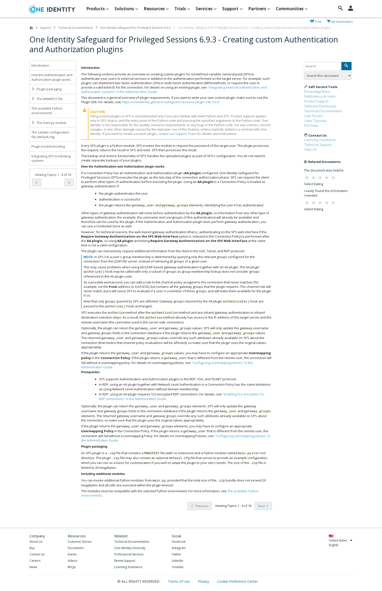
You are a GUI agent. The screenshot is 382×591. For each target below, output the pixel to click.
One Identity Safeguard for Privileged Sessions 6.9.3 (135, 28)
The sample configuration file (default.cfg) (50, 134)
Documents (76, 548)
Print (318, 21)
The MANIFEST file (47, 99)
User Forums (313, 116)
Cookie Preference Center (237, 581)
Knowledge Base (316, 91)
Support (45, 28)
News (33, 567)
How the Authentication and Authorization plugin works (51, 77)
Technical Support (317, 144)
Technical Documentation (75, 28)
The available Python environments (47, 110)
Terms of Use (179, 581)
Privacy (204, 581)
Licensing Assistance (319, 140)
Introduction (40, 65)
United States (341, 540)
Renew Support (124, 561)
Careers (34, 561)
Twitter (176, 554)
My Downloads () (342, 21)
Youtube (177, 567)
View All (310, 149)
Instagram (179, 548)
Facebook (178, 542)
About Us (35, 542)
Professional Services (128, 554)
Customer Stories (80, 542)
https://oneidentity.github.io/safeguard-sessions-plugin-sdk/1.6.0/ (171, 102)
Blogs (72, 567)
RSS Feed (311, 125)
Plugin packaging (46, 89)
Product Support (316, 101)
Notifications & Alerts (320, 96)
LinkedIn (177, 561)
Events (72, 554)
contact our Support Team (177, 133)
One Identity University (129, 548)
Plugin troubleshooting (48, 146)
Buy (32, 548)
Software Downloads (320, 106)
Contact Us (37, 554)
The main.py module (49, 122)
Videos (72, 561)
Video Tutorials (315, 121)
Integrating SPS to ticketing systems (50, 158)
